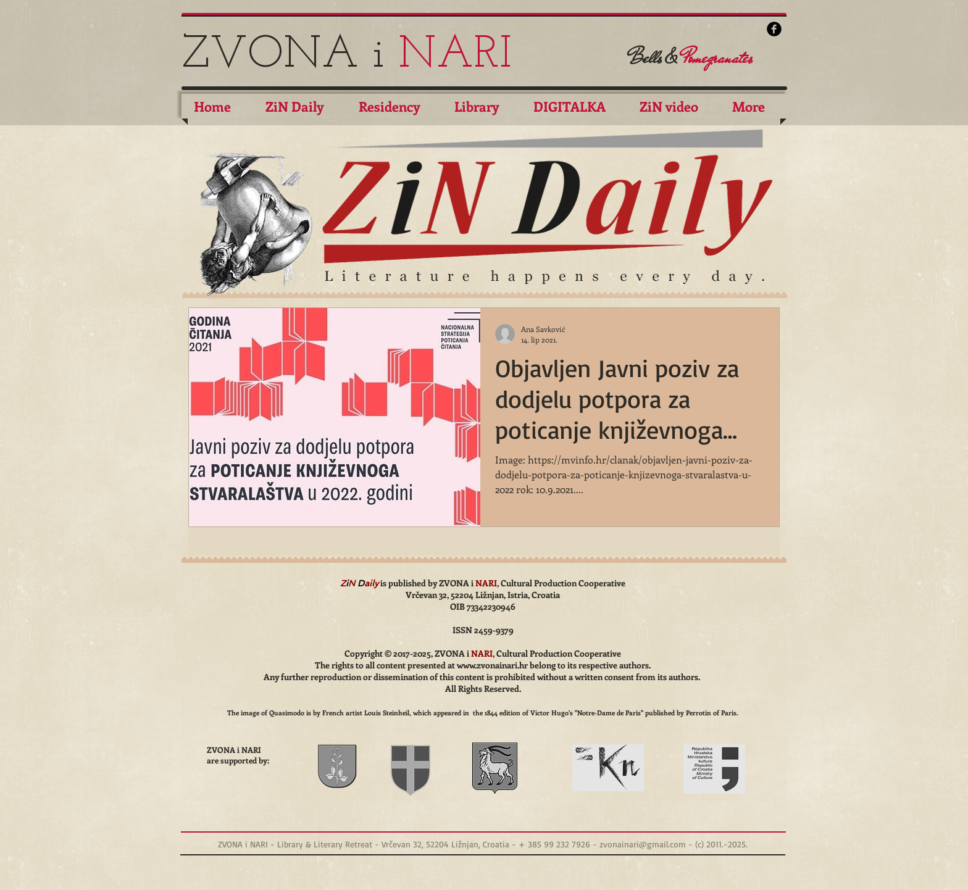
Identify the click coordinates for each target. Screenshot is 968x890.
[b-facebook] (774, 29)
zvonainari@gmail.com (642, 844)
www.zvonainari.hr (492, 665)
